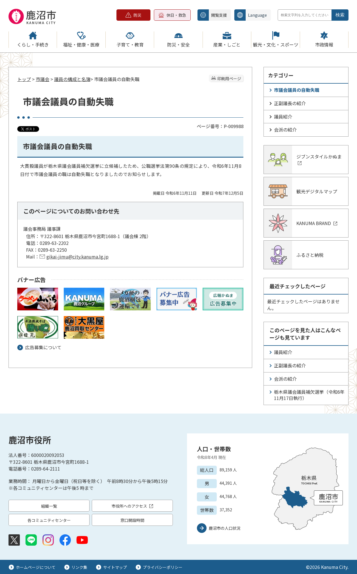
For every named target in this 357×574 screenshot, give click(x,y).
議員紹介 (283, 116)
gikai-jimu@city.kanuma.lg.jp (77, 256)
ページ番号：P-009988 (220, 126)
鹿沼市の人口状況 (225, 528)
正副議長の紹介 (290, 103)
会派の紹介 (285, 129)
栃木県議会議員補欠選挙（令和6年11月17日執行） (309, 394)
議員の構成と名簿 (72, 79)
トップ (24, 79)
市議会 (42, 79)
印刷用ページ (229, 78)
